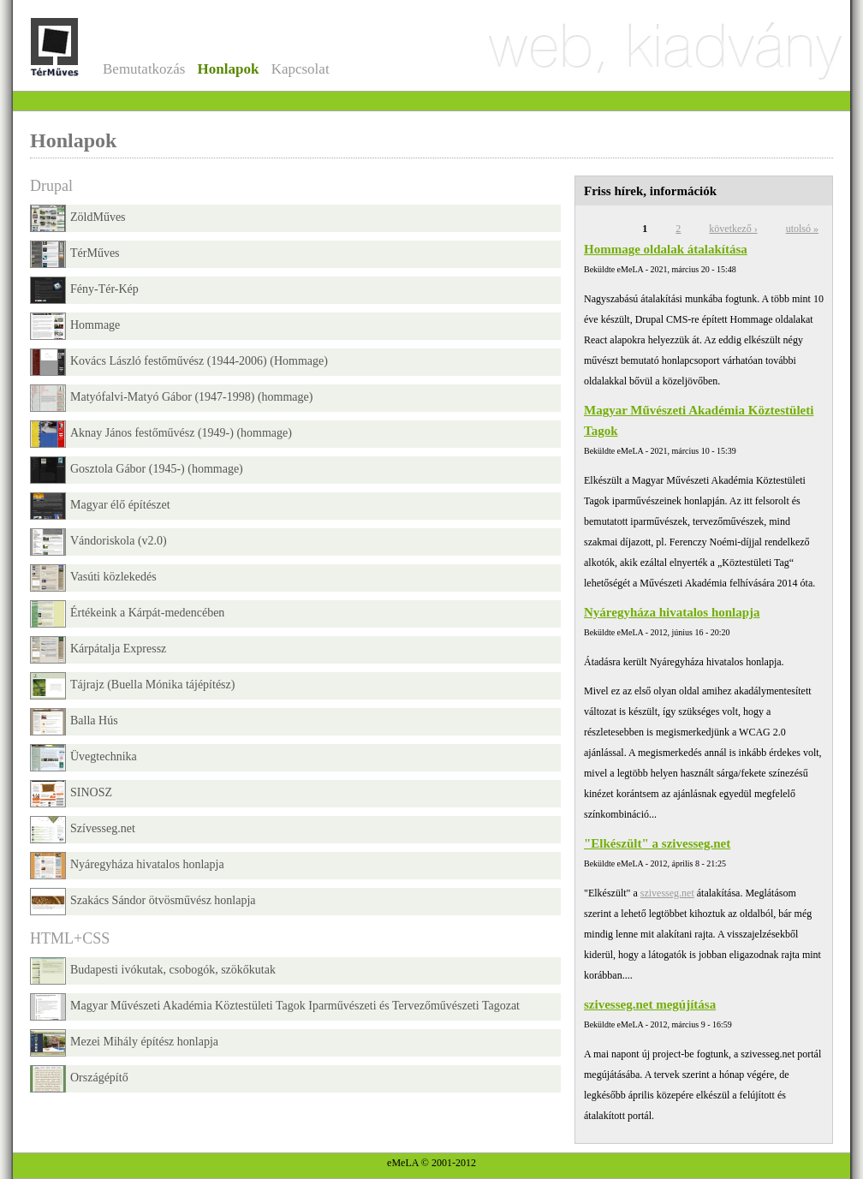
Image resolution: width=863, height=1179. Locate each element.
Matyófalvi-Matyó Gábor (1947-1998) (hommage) (171, 398)
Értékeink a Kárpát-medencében (127, 614)
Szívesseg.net (82, 829)
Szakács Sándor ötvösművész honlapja (143, 901)
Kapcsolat (300, 69)
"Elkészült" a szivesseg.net (657, 843)
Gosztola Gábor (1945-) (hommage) (136, 470)
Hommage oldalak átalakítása (665, 249)
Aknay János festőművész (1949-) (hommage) (161, 434)
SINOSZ (71, 793)
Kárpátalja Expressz (98, 650)
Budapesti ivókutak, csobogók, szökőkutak (153, 971)
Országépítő (79, 1079)
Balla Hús (74, 721)
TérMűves (75, 254)
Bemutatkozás (144, 69)
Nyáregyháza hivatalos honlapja (672, 612)
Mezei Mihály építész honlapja (124, 1043)
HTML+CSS (70, 938)
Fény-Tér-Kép (84, 290)
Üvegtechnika (83, 757)
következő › (733, 229)
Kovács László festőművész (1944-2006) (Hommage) (179, 362)
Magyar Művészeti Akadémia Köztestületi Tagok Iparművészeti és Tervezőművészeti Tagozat (275, 1007)
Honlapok (228, 69)
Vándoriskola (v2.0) (98, 542)
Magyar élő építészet (100, 506)
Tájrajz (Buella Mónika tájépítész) (132, 686)
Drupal (51, 185)
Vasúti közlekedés (93, 578)
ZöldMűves (78, 218)
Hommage (75, 326)
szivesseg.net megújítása (650, 1004)
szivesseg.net (667, 893)
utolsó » (802, 229)
